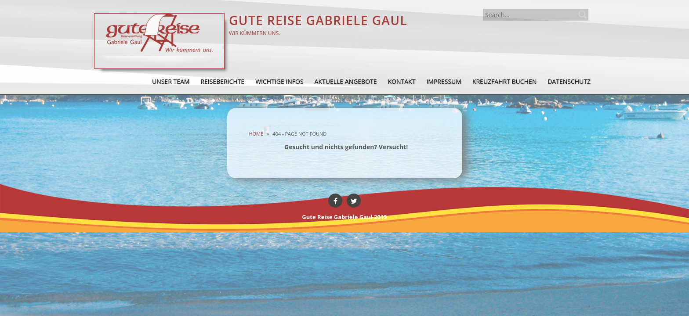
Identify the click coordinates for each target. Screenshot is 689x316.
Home (256, 133)
